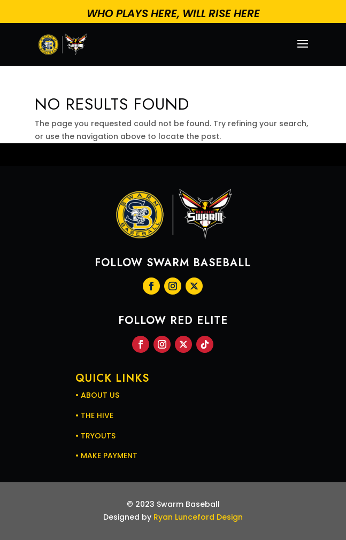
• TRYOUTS (95, 435)
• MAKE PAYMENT (106, 455)
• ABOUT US (97, 395)
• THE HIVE (94, 415)
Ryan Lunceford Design (198, 517)
